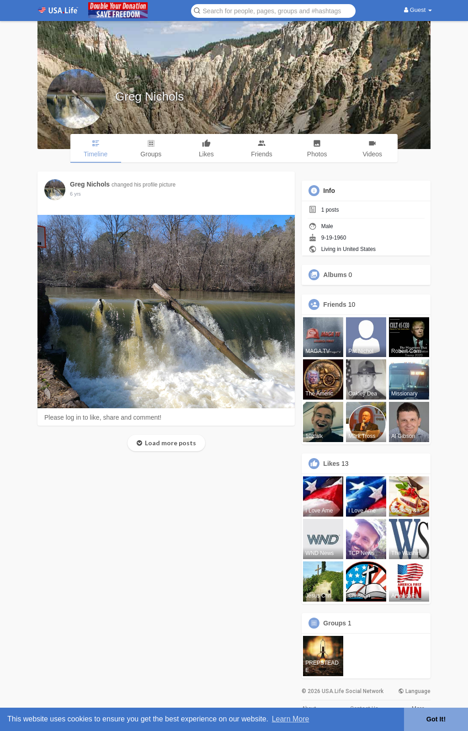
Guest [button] (418, 9)
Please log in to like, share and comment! (102, 417)
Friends (334, 304)
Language (414, 691)
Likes (331, 463)
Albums (334, 274)
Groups (334, 623)
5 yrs (75, 194)
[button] (273, 10)
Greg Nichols (149, 96)
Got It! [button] (436, 719)
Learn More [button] (290, 719)
